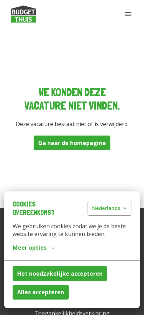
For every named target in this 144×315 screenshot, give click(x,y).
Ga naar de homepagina (72, 143)
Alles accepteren (40, 292)
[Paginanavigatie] (128, 14)
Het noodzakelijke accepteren (60, 273)
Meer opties (34, 247)
